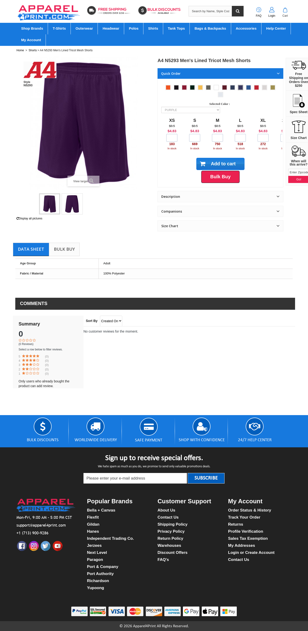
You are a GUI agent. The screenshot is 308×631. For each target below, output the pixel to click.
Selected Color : (220, 104)
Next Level (97, 552)
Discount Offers (173, 552)
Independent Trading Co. (110, 538)
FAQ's (163, 559)
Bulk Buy (64, 249)
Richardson (98, 581)
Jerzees (94, 545)
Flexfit (93, 517)
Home (20, 50)
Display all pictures (29, 218)
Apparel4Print (144, 626)
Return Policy (170, 538)
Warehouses (169, 545)
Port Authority (100, 573)
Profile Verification (245, 531)
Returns (235, 524)
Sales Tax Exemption (248, 538)
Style (27, 82)
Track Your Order (244, 517)
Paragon (95, 559)
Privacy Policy (171, 531)
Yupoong (95, 588)
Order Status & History (249, 510)
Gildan (93, 524)
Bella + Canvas (101, 510)
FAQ (258, 15)
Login (271, 15)
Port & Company (102, 566)
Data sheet (31, 249)
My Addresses (241, 545)
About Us (166, 510)
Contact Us (168, 517)
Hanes (93, 531)
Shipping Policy (173, 524)
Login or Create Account (251, 552)
